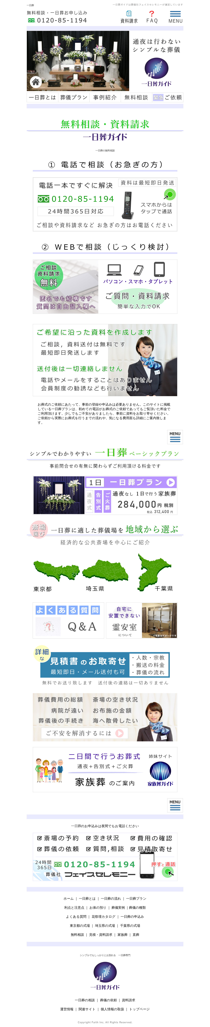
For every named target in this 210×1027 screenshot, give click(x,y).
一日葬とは (87, 898)
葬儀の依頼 (108, 1000)
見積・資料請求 (100, 935)
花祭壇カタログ (103, 916)
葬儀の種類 (137, 907)
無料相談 (77, 935)
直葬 (136, 935)
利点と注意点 (74, 907)
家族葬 (123, 935)
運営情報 (66, 1009)
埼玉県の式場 (105, 926)
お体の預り (97, 907)
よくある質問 (76, 916)
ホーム (69, 898)
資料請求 (128, 1000)
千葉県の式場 (130, 926)
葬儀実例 (118, 907)
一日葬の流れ (111, 898)
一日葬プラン (136, 898)
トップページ (139, 1009)
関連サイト (87, 1009)
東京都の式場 (80, 926)
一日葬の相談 (85, 1000)
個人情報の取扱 (112, 1009)
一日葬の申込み (132, 916)
